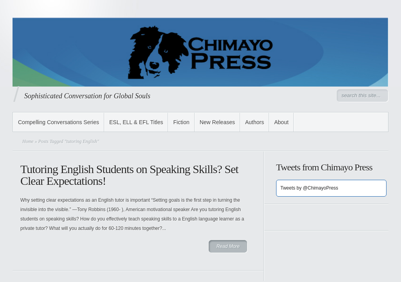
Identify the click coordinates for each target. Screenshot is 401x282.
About (281, 122)
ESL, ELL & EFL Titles (136, 122)
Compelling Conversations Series (58, 122)
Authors (254, 122)
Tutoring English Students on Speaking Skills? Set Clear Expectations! (129, 175)
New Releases (217, 122)
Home (28, 141)
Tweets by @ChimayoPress (309, 188)
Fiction (181, 122)
